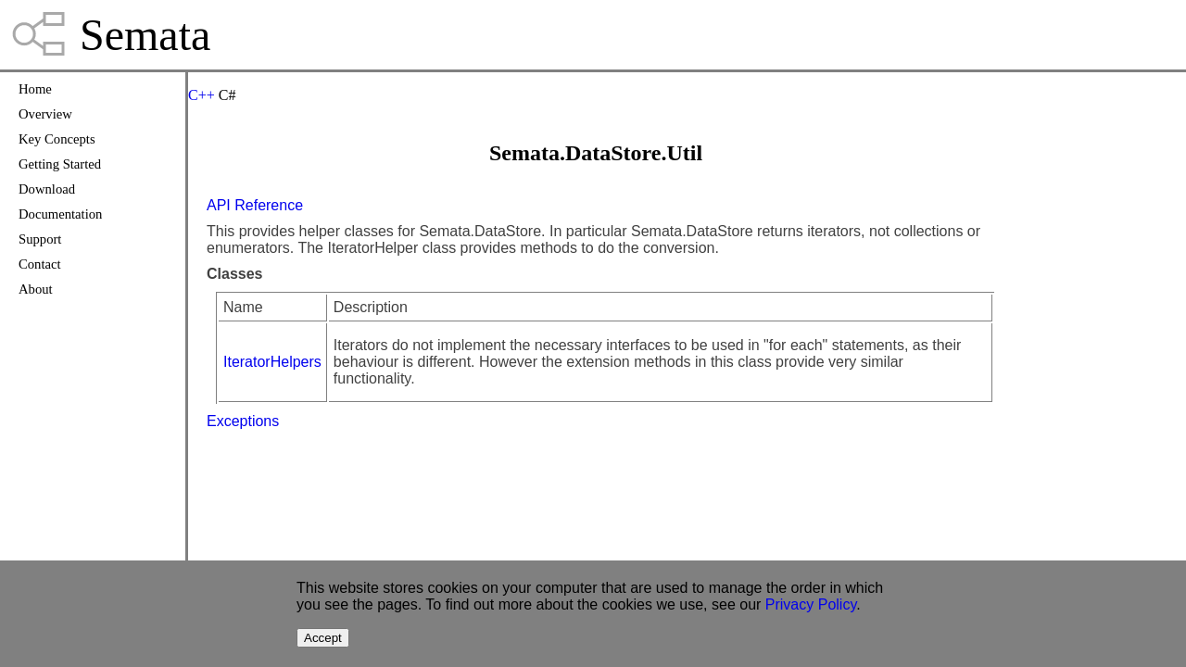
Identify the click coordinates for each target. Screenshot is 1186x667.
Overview (45, 114)
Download (47, 189)
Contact (40, 264)
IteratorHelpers (272, 362)
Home (35, 89)
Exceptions (243, 421)
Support (40, 239)
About (36, 289)
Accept (323, 638)
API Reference (255, 205)
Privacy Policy (810, 604)
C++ (201, 95)
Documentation (60, 214)
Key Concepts (57, 139)
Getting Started (60, 164)
